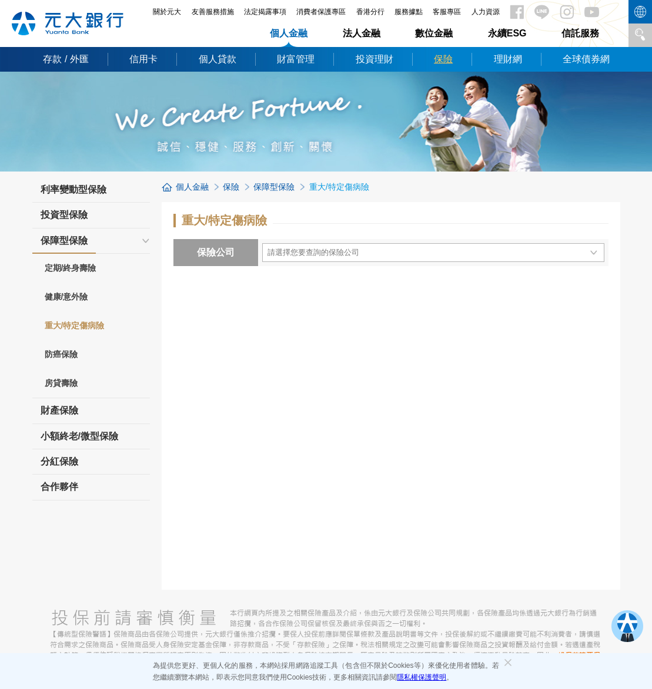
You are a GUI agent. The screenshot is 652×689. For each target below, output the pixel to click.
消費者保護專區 (321, 12)
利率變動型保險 (73, 189)
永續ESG (507, 33)
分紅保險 (59, 461)
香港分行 (370, 12)
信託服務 (580, 33)
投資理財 (374, 59)
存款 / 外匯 (65, 59)
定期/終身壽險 (70, 268)
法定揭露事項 (265, 12)
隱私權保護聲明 (421, 677)
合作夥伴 (59, 487)
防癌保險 (61, 354)
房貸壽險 (61, 383)
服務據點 (408, 12)
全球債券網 (586, 59)
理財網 (508, 59)
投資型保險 (64, 215)
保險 (443, 59)
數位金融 (434, 33)
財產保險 (59, 410)
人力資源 (486, 12)
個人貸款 (217, 59)
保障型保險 (64, 244)
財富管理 (296, 59)
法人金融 (361, 33)
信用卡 (143, 59)
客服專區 (447, 12)
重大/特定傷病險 (75, 325)
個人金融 (288, 33)
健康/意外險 (66, 296)
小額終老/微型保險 (79, 436)
